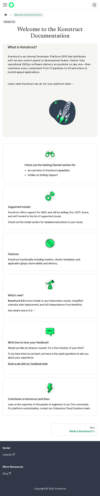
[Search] (94, 5)
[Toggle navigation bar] (5, 4)
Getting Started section (56, 165)
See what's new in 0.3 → (22, 310)
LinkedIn (9, 454)
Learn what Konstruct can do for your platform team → (41, 83)
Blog (7, 473)
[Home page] (6, 14)
